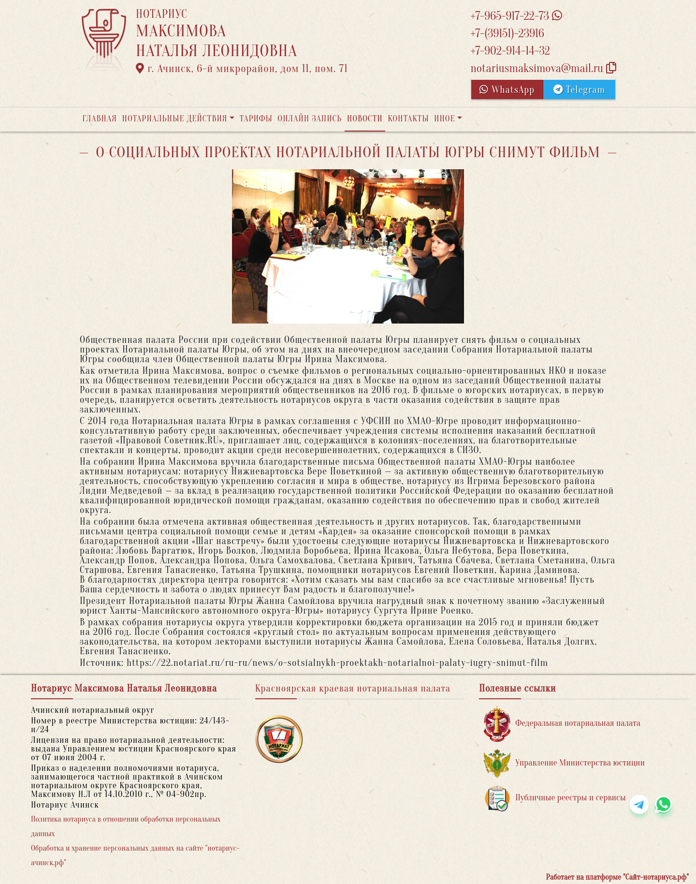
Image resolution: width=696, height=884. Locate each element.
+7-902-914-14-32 (510, 51)
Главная (99, 119)
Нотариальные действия (174, 119)
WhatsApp (507, 89)
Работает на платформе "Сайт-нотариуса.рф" (617, 877)
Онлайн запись (309, 119)
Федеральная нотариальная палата (562, 723)
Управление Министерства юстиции (564, 763)
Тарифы (256, 119)
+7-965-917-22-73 (516, 16)
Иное (444, 119)
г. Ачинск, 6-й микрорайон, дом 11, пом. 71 (242, 68)
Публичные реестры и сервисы (554, 798)
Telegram (579, 89)
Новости (365, 119)
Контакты (408, 119)
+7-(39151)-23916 (507, 33)
